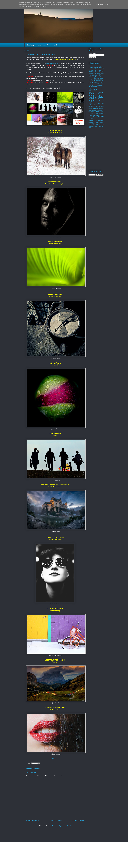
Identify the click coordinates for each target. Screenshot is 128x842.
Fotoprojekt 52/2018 (96, 97)
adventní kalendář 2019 (96, 72)
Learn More (99, 4)
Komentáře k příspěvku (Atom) (61, 826)
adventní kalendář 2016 (96, 68)
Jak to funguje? (43, 45)
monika (92, 113)
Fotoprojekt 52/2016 (96, 93)
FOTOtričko (100, 103)
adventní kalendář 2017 (96, 69)
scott (96, 122)
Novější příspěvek (32, 820)
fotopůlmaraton (92, 102)
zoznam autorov (96, 127)
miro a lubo (99, 111)
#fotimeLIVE (91, 66)
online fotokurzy (98, 117)
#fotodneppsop (99, 66)
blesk (96, 75)
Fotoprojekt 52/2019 (96, 98)
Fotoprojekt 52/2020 (96, 100)
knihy (102, 105)
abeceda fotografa (93, 67)
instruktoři (92, 105)
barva (98, 73)
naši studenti (99, 113)
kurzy (95, 108)
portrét (96, 119)
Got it (107, 4)
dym (89, 80)
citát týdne (93, 77)
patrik (91, 119)
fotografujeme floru (96, 88)
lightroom (101, 108)
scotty (101, 122)
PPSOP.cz (55, 759)
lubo (90, 110)
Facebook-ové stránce (53, 63)
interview (98, 105)
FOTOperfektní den (96, 90)
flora (97, 80)
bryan (101, 75)
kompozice (91, 106)
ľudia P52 (93, 110)
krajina (95, 106)
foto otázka (94, 82)
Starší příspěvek (78, 820)
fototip (90, 103)
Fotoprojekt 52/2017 (96, 95)
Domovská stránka (55, 820)
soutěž (91, 124)
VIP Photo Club (99, 124)
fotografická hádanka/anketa (96, 86)
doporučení (98, 79)
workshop (91, 126)
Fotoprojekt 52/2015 (96, 92)
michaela (93, 111)
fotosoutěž (100, 102)
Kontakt (55, 45)
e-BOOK (93, 80)
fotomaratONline (93, 89)
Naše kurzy (30, 45)
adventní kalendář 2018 (96, 71)
